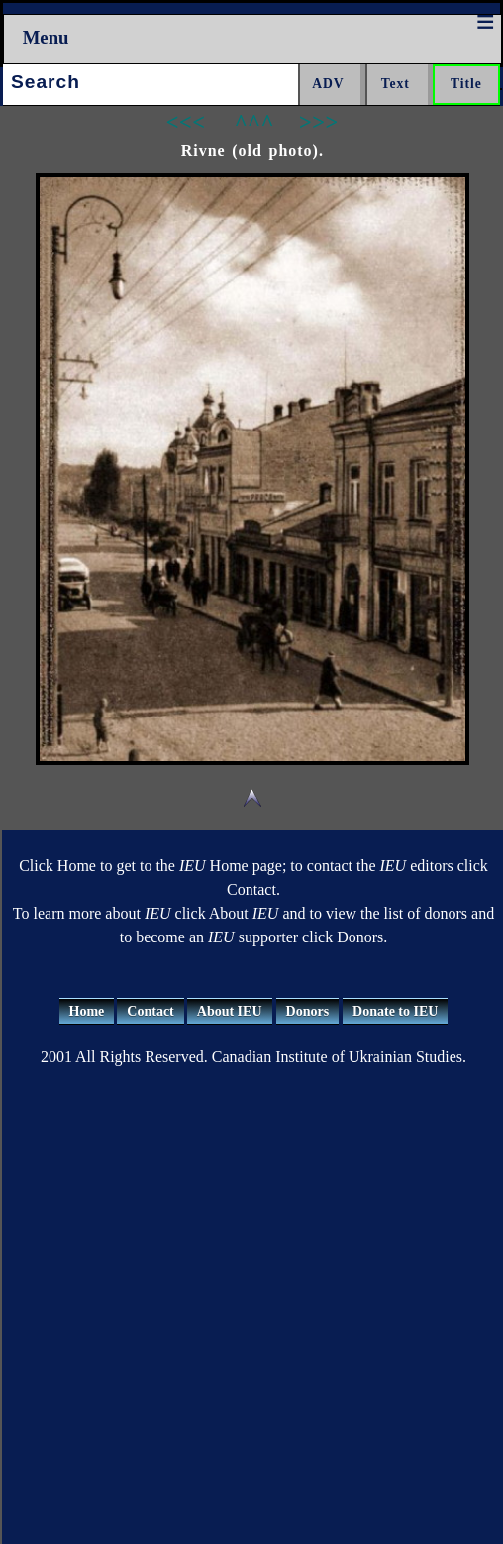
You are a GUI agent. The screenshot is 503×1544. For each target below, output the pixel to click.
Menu (46, 37)
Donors (308, 1011)
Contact (150, 1011)
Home (87, 1011)
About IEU (229, 1011)
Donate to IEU (395, 1011)
